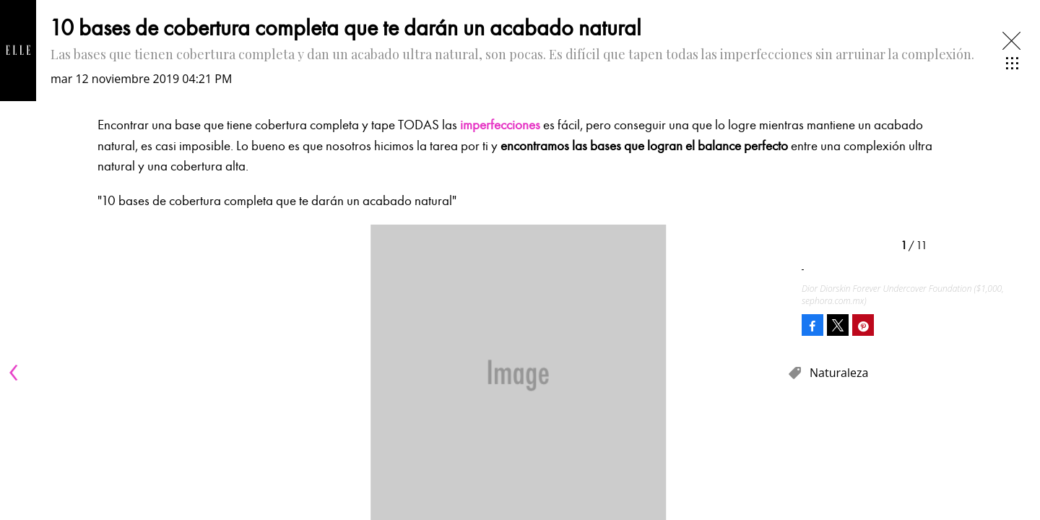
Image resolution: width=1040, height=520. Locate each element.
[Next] (771, 373)
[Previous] (16, 373)
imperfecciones (500, 125)
